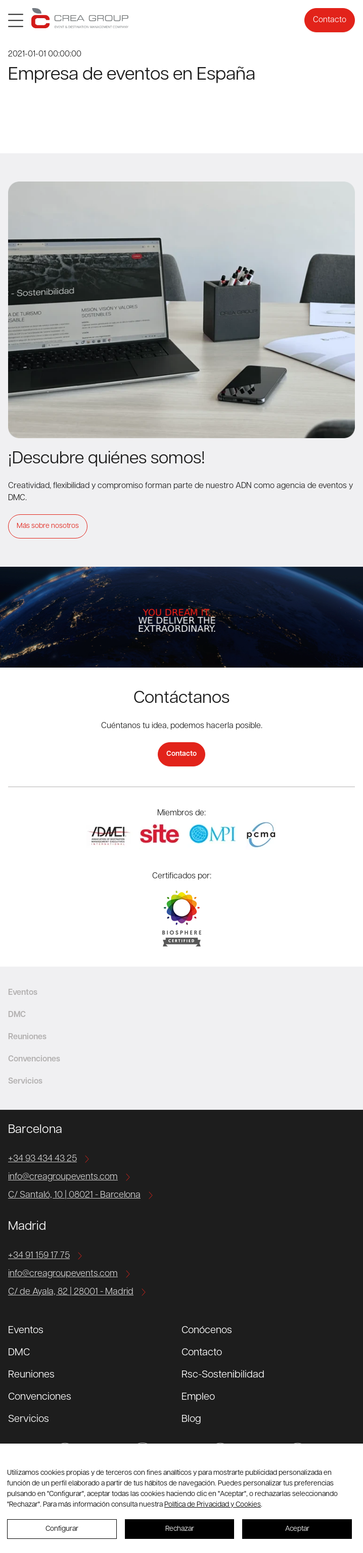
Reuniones (31, 1375)
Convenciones (39, 1397)
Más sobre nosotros (48, 526)
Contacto (329, 20)
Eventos (25, 1331)
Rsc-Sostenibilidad (223, 1375)
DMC (19, 1353)
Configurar (62, 1529)
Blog (191, 1419)
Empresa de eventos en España (131, 75)
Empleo (198, 1397)
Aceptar (297, 1529)
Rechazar (179, 1529)
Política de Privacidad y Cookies (212, 1505)
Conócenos (207, 1331)
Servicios (28, 1419)
